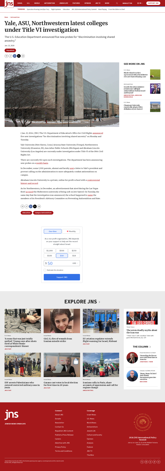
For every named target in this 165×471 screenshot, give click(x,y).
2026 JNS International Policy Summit (142, 438)
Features (76, 3)
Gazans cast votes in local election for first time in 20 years (61, 383)
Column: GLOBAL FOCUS (147, 371)
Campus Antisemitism (43, 213)
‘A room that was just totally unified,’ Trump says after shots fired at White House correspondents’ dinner (20, 342)
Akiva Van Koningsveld (133, 96)
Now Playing (102, 9)
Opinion (87, 3)
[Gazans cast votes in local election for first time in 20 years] (62, 365)
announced (98, 133)
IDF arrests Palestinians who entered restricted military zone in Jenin (22, 385)
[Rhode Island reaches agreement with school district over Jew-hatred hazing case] (155, 74)
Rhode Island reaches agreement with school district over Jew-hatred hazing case (136, 75)
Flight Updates (56, 9)
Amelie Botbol (129, 95)
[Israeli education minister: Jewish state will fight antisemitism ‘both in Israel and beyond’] (155, 88)
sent (72, 168)
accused (29, 192)
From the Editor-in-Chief (117, 9)
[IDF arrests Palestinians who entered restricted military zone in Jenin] (23, 365)
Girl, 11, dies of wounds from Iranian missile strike (58, 340)
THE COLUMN (142, 347)
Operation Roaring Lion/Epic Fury (38, 9)
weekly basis (42, 163)
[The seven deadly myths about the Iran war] (142, 318)
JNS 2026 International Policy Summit (84, 9)
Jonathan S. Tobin (146, 362)
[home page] (9, 4)
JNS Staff (8, 349)
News (6, 17)
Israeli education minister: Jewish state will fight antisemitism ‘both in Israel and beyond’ (134, 90)
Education (66, 9)
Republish (10, 50)
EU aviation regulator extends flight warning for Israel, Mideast (100, 340)
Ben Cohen (143, 382)
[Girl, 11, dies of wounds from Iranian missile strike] (62, 321)
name (90, 195)
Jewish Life (63, 3)
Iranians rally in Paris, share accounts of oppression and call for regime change (100, 385)
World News (86, 379)
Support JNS (153, 3)
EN (140, 3)
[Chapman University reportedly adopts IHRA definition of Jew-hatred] (155, 107)
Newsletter (127, 3)
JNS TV (97, 3)
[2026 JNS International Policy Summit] (142, 422)
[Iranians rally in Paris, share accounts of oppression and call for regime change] (101, 365)
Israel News (47, 336)
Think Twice (130, 327)
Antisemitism (49, 3)
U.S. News (127, 70)
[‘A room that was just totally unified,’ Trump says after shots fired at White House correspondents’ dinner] (23, 321)
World (37, 3)
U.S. (28, 3)
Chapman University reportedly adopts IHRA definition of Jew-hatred (133, 107)
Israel (19, 3)
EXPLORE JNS (82, 302)
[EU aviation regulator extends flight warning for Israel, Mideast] (101, 321)
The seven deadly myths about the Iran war (141, 331)
